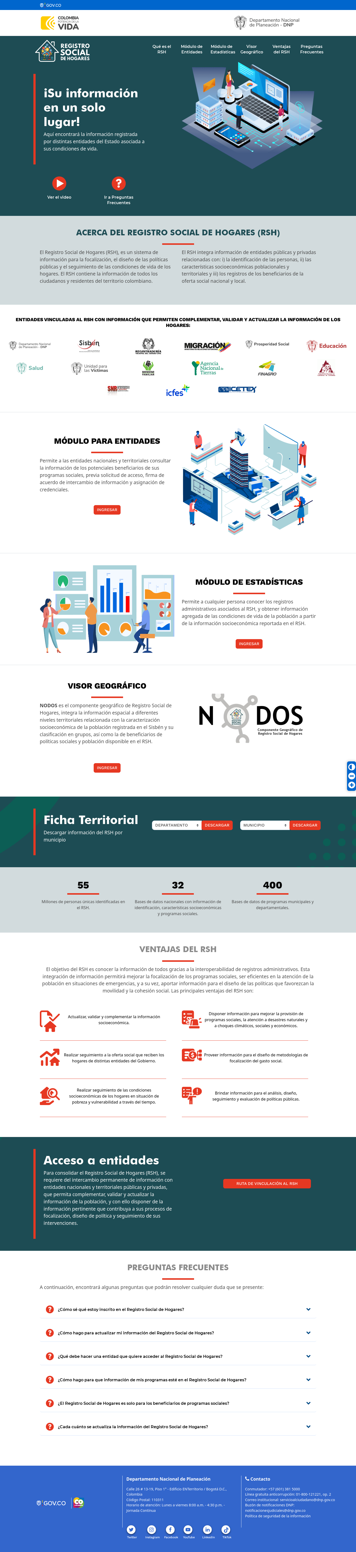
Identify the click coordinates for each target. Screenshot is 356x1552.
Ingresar (107, 509)
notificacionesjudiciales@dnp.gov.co (275, 1510)
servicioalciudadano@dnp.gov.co (307, 1499)
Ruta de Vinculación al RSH (267, 1183)
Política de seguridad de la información (278, 1516)
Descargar (217, 825)
